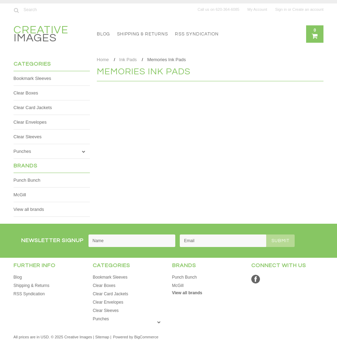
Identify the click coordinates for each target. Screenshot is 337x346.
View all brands (29, 209)
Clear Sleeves (28, 136)
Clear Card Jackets (33, 107)
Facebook (255, 279)
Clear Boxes (26, 93)
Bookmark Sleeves (32, 78)
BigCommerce (146, 337)
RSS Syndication (197, 34)
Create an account (307, 9)
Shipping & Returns (142, 34)
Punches (22, 151)
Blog (103, 34)
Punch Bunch (27, 180)
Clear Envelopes (30, 122)
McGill (20, 194)
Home (103, 59)
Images (41, 35)
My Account (257, 9)
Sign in (281, 9)
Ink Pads (128, 59)
